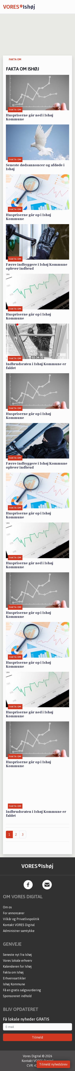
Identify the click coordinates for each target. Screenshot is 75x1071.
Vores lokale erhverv (17, 960)
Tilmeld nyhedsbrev (53, 1064)
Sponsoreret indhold (17, 996)
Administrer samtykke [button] (18, 931)
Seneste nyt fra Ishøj (17, 954)
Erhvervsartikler (14, 978)
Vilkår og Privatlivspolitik (21, 919)
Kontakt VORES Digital (19, 925)
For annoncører (13, 913)
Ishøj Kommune (14, 984)
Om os (7, 907)
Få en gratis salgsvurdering (22, 990)
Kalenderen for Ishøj (17, 966)
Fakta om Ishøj (13, 972)
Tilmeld (37, 1037)
